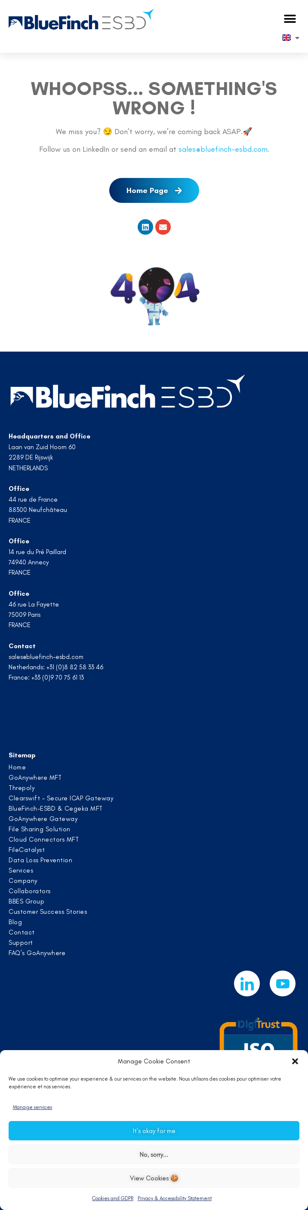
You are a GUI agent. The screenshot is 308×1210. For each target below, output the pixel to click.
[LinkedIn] (247, 983)
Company (23, 881)
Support (21, 943)
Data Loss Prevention (40, 860)
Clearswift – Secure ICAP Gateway (61, 798)
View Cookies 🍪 (154, 1178)
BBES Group (26, 901)
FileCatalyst (27, 850)
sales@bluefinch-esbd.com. (224, 149)
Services (21, 870)
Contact (22, 932)
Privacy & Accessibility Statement (175, 1198)
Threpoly (21, 788)
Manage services (32, 1107)
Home (17, 767)
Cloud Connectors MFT (44, 839)
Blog (15, 922)
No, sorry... (154, 1154)
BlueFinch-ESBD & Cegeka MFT (56, 808)
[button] (295, 1061)
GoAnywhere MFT (35, 777)
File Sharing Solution (40, 829)
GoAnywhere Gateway (43, 819)
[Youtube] (283, 983)
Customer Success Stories (48, 912)
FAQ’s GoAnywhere (37, 953)
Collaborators (30, 891)
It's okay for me (154, 1131)
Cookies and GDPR (112, 1198)
